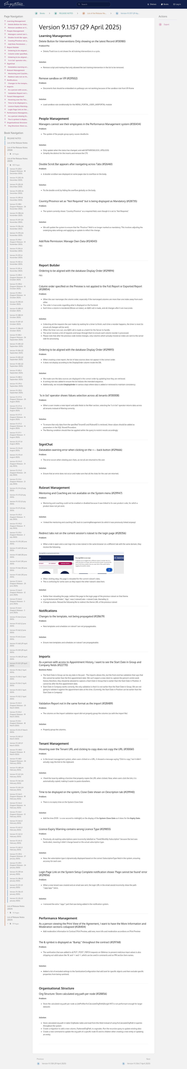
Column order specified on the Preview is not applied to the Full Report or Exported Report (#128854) (18, 54)
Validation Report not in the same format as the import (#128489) (18, 93)
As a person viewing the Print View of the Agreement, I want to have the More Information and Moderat (18, 116)
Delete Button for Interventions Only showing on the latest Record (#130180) (18, 24)
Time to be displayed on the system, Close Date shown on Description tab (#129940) (18, 103)
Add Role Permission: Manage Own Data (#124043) (18, 44)
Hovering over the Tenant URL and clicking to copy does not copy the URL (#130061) (18, 99)
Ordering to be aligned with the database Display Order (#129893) (18, 57)
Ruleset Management (16, 70)
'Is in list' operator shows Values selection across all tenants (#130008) (18, 60)
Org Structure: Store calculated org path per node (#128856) (18, 126)
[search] (93, 4)
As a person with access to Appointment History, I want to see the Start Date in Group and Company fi (18, 90)
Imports (10, 86)
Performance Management (17, 113)
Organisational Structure (17, 122)
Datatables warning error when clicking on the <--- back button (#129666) (18, 67)
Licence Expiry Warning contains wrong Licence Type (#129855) (18, 106)
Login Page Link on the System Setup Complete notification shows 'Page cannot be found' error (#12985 (18, 109)
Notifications (12, 80)
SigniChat (11, 63)
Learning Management (16, 21)
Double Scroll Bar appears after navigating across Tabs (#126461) (18, 37)
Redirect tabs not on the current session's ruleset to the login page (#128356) (18, 77)
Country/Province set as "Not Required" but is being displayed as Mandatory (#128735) (18, 41)
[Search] (79, 4)
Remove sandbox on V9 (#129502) (18, 27)
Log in (177, 4)
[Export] (171, 24)
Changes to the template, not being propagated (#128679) (18, 83)
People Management (15, 31)
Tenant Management (15, 96)
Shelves (151, 4)
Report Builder (13, 47)
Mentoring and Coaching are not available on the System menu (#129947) (18, 73)
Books (165, 4)
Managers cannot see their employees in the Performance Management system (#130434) (18, 34)
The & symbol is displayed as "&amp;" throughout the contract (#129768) (18, 119)
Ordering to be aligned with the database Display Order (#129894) (18, 50)
